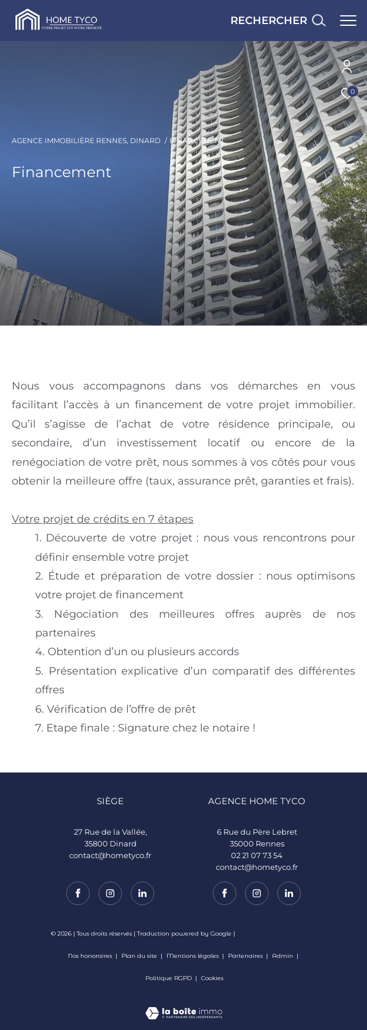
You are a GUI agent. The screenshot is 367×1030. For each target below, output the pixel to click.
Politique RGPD (168, 978)
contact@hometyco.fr (257, 867)
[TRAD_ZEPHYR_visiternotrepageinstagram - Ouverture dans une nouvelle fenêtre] (257, 893)
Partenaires (246, 956)
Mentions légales (193, 956)
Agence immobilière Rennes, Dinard (86, 140)
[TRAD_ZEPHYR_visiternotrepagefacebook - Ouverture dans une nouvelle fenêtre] (224, 893)
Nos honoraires (90, 956)
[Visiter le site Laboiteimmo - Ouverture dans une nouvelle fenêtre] (183, 1005)
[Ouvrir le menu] (348, 20)
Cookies (212, 978)
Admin (283, 956)
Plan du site (140, 956)
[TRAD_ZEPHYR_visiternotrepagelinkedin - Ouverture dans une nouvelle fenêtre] (289, 893)
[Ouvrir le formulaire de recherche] (277, 20)
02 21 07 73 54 (257, 855)
